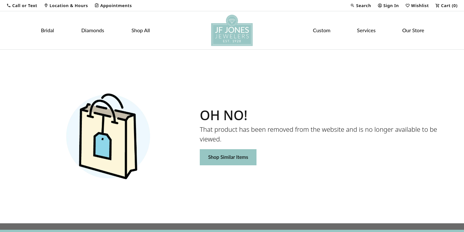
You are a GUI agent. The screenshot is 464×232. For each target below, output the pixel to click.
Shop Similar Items (228, 157)
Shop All (140, 30)
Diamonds (92, 30)
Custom (321, 30)
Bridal (47, 30)
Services (366, 30)
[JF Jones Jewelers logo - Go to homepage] (232, 30)
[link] (66, 5)
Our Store (413, 30)
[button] (21, 5)
